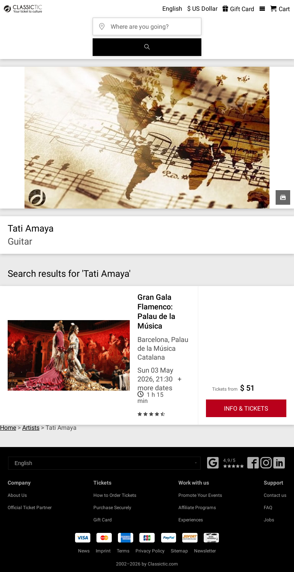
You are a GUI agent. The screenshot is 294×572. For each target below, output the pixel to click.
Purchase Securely (112, 507)
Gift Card (102, 520)
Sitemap (179, 551)
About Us (17, 495)
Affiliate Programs (197, 507)
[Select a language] (104, 463)
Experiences (190, 520)
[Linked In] (279, 465)
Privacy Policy (150, 551)
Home (8, 427)
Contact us (275, 495)
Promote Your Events (200, 495)
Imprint (103, 551)
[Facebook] (213, 462)
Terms (123, 551)
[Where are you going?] (149, 24)
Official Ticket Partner (30, 507)
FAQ (268, 507)
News (84, 551)
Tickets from (225, 389)
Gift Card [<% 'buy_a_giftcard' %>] (238, 9)
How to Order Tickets (114, 495)
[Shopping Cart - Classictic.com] (280, 9)
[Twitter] (266, 465)
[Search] (147, 47)
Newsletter (205, 551)
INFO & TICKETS (246, 408)
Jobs (269, 520)
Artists (30, 427)
